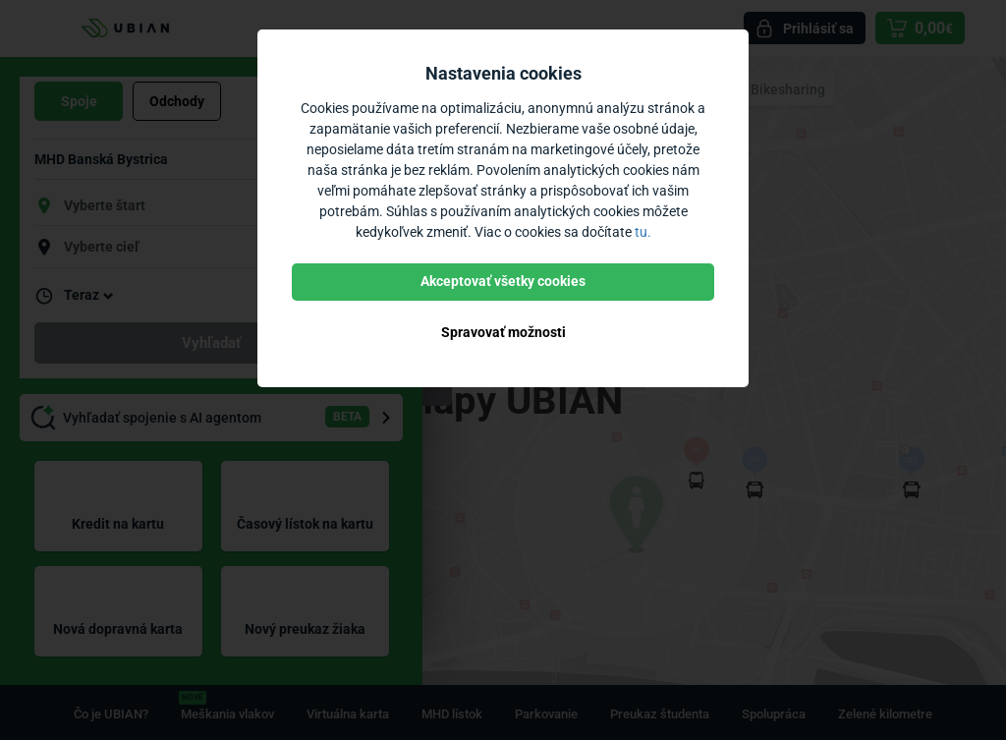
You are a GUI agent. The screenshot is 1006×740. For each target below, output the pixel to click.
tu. (643, 232)
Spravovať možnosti (503, 332)
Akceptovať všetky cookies (503, 281)
